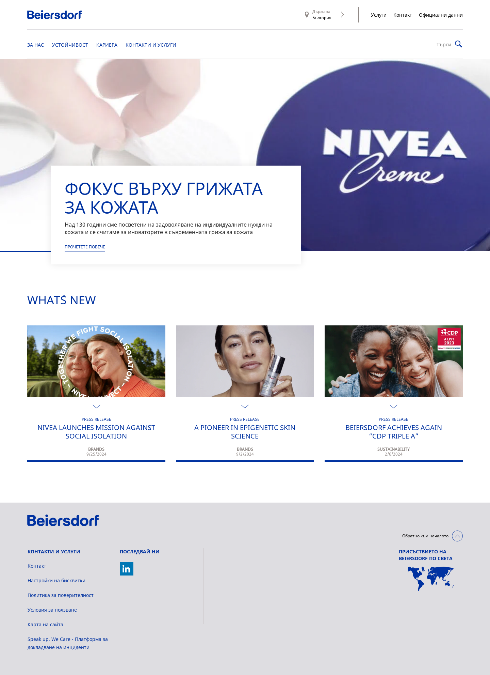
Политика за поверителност (61, 595)
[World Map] (431, 579)
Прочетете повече (85, 247)
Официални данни (441, 15)
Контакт (402, 15)
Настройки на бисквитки (56, 580)
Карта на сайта (45, 624)
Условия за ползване (52, 610)
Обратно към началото (425, 536)
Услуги (379, 15)
